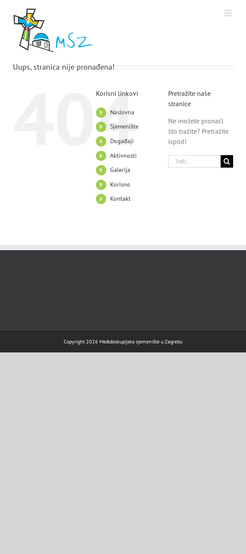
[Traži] (227, 161)
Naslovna (122, 112)
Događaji (122, 141)
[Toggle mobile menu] (228, 13)
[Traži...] (194, 161)
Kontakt (120, 198)
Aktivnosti (123, 155)
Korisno (120, 184)
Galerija (120, 170)
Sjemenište (124, 126)
